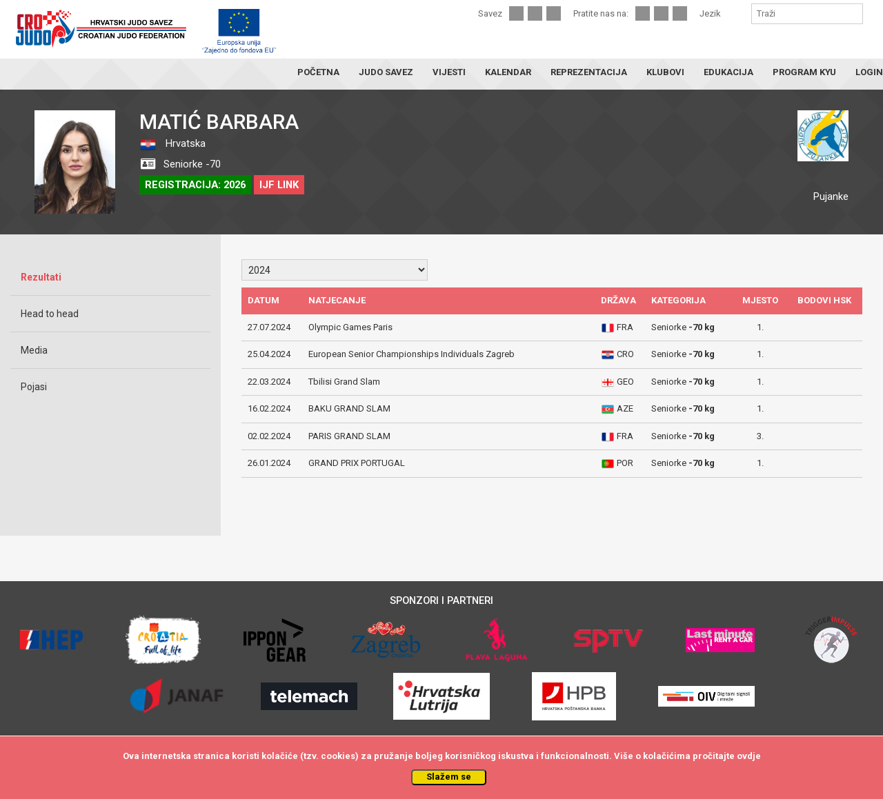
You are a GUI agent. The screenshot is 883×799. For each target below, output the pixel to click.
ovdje (749, 756)
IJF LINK (279, 185)
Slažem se (448, 776)
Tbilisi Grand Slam (344, 381)
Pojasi (34, 386)
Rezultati (41, 277)
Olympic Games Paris (350, 327)
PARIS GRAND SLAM (349, 436)
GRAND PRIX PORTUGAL (356, 463)
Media (34, 350)
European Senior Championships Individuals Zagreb (411, 354)
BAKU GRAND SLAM (349, 408)
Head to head (50, 313)
